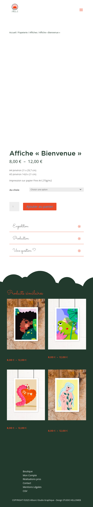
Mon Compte (30, 475)
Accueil (12, 32)
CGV (25, 491)
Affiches (33, 32)
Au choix (14, 189)
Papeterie (23, 32)
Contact (27, 483)
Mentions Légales (32, 487)
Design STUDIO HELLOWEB (68, 500)
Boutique (28, 471)
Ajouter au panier (39, 206)
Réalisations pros (32, 479)
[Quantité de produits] (14, 206)
